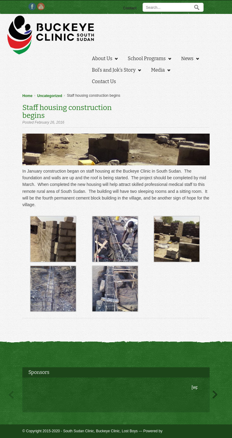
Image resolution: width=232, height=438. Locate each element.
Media (159, 70)
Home (27, 96)
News (188, 59)
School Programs (148, 59)
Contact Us (104, 81)
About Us (103, 59)
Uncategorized (49, 96)
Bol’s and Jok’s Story (115, 70)
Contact (130, 8)
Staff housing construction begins (67, 111)
